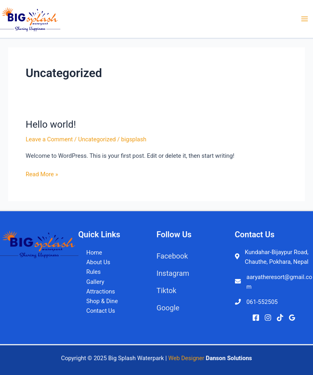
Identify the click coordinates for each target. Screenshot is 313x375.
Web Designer (186, 358)
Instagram (172, 273)
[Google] (292, 317)
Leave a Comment (49, 139)
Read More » (42, 173)
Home (94, 252)
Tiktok (166, 290)
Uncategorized (97, 139)
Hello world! (51, 124)
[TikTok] (280, 317)
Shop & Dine (102, 301)
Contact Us (100, 310)
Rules (93, 271)
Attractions (100, 291)
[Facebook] (255, 317)
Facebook (172, 256)
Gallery (95, 281)
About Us (98, 262)
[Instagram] (268, 317)
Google (167, 308)
